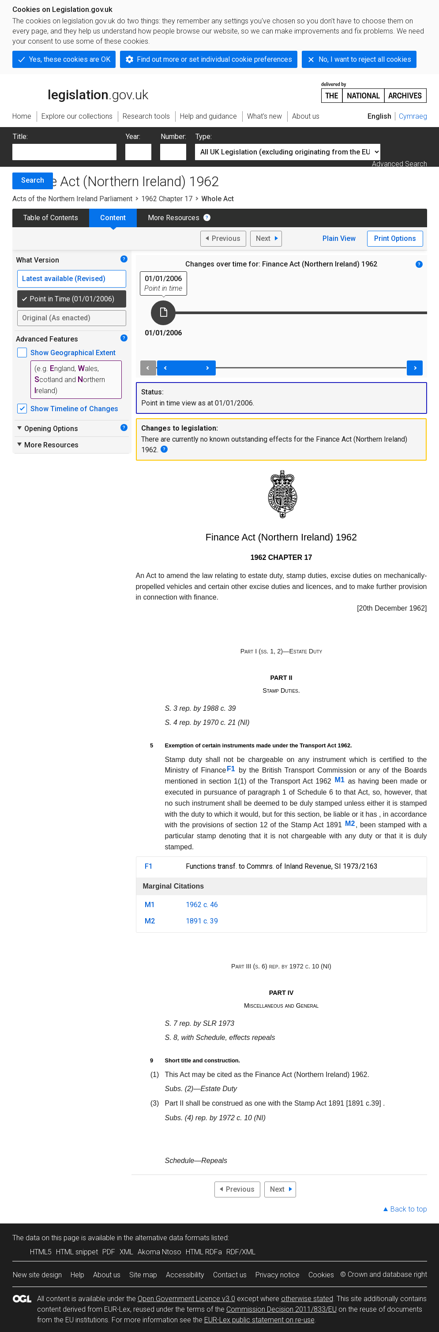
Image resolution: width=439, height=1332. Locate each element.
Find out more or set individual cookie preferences (214, 59)
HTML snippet (77, 1252)
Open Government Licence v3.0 (186, 1298)
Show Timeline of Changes (74, 409)
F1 (231, 769)
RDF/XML (240, 1252)
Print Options (395, 238)
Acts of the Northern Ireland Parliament (72, 199)
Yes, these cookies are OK (69, 59)
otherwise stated (307, 1298)
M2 (350, 823)
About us (106, 1275)
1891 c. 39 (202, 921)
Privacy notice (277, 1275)
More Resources (173, 218)
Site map (143, 1275)
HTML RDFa (204, 1252)
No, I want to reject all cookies (365, 59)
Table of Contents (50, 218)
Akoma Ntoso (159, 1252)
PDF (108, 1252)
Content (113, 218)
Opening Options (47, 428)
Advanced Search (399, 164)
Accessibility (185, 1275)
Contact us (230, 1275)
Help (77, 1275)
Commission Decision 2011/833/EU (281, 1309)
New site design (37, 1275)
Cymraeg (413, 116)
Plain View (339, 238)
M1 (340, 780)
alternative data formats (172, 1238)
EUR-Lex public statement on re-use (259, 1320)
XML (126, 1252)
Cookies (321, 1275)
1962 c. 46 (202, 905)
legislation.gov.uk (80, 92)
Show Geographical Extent (73, 353)
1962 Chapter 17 (166, 199)
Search (32, 180)
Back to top (408, 1209)
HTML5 (41, 1252)
